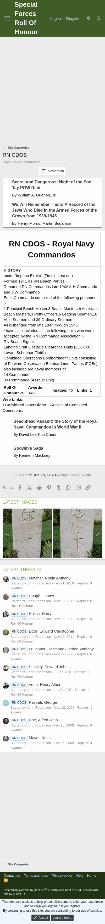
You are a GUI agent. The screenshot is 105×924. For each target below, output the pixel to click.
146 (31, 393)
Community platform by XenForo (43, 890)
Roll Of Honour (21, 606)
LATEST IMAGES (20, 502)
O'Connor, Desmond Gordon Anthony (52, 649)
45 (71, 390)
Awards (16, 588)
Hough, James (32, 596)
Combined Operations (25, 405)
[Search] (99, 18)
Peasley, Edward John (39, 666)
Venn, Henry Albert (36, 684)
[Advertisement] (52, 91)
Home (91, 875)
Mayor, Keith (30, 737)
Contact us (12, 875)
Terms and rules (36, 875)
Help (80, 875)
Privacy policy (62, 875)
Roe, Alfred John (34, 720)
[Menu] (7, 18)
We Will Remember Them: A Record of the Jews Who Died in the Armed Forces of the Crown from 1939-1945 (54, 210)
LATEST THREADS (22, 569)
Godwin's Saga (28, 448)
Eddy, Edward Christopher (42, 631)
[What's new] (88, 18)
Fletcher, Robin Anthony (40, 578)
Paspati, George (33, 702)
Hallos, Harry (31, 613)
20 (22, 393)
